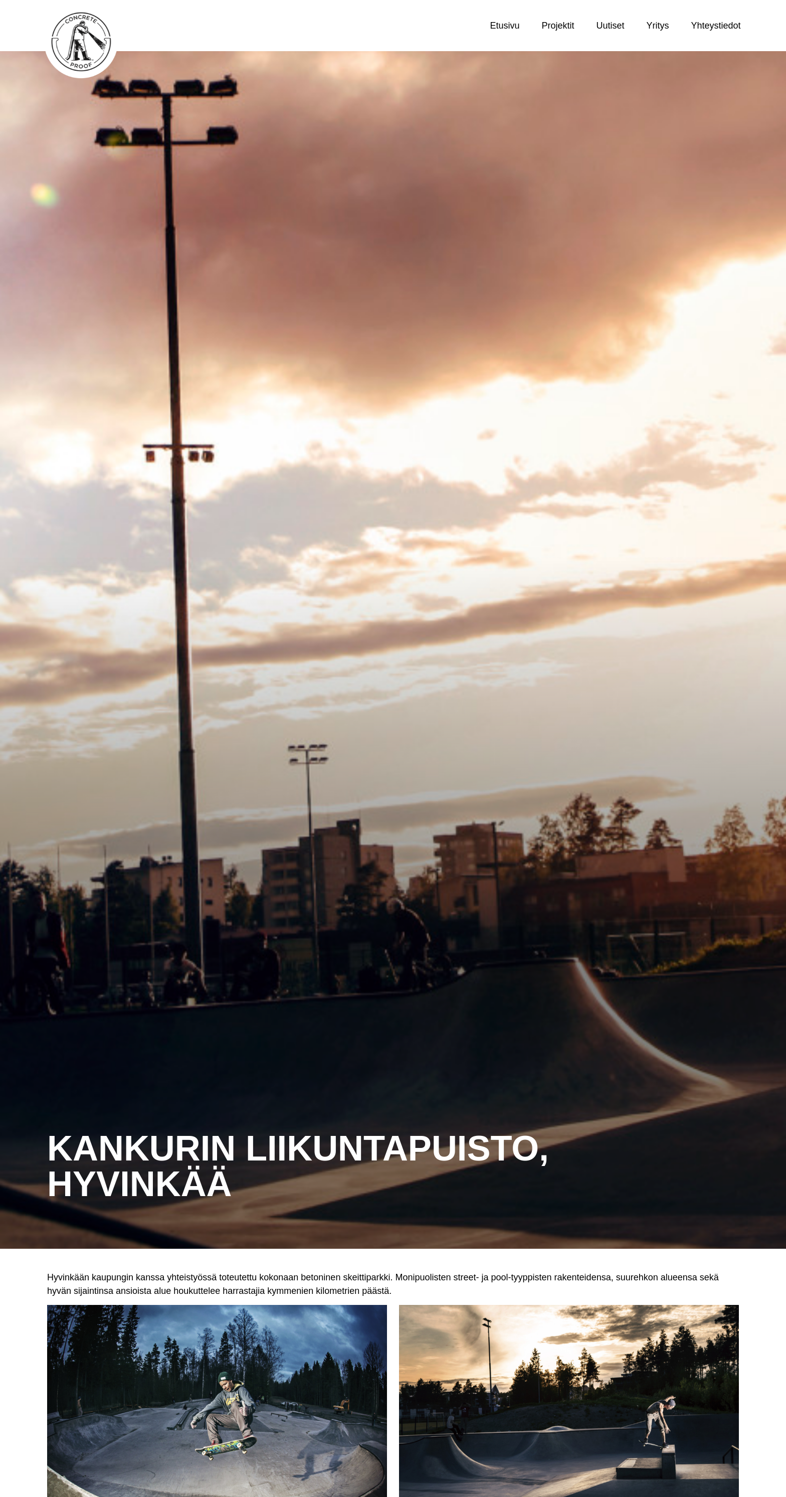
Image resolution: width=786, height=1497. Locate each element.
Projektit (557, 26)
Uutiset (611, 26)
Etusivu (504, 26)
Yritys (658, 26)
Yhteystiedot (716, 26)
